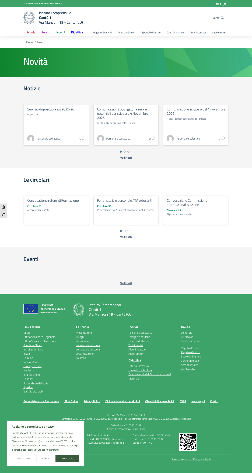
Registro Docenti (102, 32)
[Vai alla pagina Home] (29, 42)
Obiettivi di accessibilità (159, 401)
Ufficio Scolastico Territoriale (39, 341)
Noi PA (27, 370)
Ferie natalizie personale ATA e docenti (124, 200)
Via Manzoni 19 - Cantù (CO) (130, 415)
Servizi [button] (45, 32)
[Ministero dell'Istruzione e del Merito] (42, 3)
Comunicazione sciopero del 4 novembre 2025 (196, 111)
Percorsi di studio (138, 341)
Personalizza (23, 458)
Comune (28, 358)
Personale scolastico (140, 333)
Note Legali (198, 401)
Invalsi (27, 354)
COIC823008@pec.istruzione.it (175, 418)
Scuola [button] (31, 32)
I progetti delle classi (140, 370)
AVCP (183, 401)
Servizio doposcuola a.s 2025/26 (50, 109)
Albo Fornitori (136, 354)
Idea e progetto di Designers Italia (191, 459)
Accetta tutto (67, 458)
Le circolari (187, 337)
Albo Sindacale (137, 349)
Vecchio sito (219, 32)
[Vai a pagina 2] (125, 152)
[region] (45, 443)
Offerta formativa (138, 366)
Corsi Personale (175, 32)
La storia (81, 358)
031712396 (79, 418)
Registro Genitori (127, 32)
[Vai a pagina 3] (128, 152)
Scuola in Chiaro (32, 345)
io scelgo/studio (32, 366)
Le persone (82, 341)
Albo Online (71, 401)
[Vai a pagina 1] (121, 152)
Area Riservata (198, 32)
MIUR (26, 333)
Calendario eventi (191, 341)
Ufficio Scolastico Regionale (39, 337)
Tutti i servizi (135, 345)
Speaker (28, 387)
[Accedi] (221, 3)
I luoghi (80, 337)
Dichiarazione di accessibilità (122, 401)
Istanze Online (31, 375)
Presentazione (84, 333)
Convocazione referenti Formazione (53, 200)
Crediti (214, 401)
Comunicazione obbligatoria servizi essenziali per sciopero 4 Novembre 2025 (122, 113)
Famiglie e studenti (139, 337)
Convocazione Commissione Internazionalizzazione (187, 202)
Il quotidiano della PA (35, 383)
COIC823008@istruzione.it (108, 418)
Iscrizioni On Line (33, 349)
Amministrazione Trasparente (41, 401)
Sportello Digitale (151, 32)
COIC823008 (138, 429)
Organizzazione (85, 354)
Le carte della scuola (88, 349)
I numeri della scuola (88, 345)
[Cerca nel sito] (218, 17)
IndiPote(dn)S (31, 362)
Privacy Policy (92, 401)
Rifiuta (45, 458)
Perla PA (28, 379)
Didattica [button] (77, 32)
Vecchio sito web (33, 391)
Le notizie (186, 333)
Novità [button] (60, 32)
